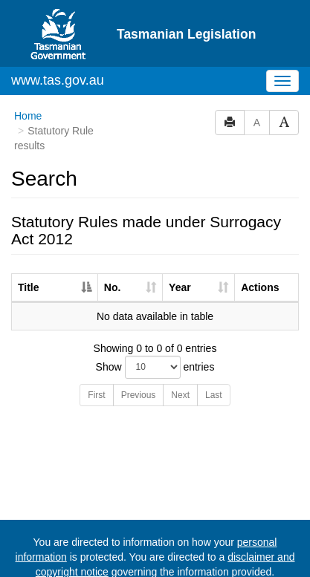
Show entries (155, 324)
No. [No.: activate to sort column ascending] (112, 245)
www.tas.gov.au (57, 37)
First (96, 353)
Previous (138, 353)
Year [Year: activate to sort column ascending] (180, 245)
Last (213, 353)
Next (180, 353)
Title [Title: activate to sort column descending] (28, 245)
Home (28, 73)
